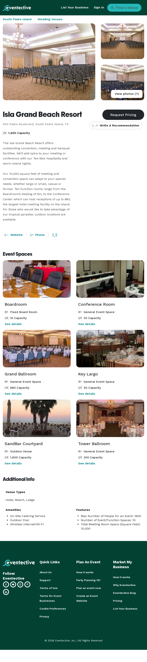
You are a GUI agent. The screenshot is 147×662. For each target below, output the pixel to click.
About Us (46, 572)
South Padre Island (17, 19)
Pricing (117, 600)
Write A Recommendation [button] (115, 125)
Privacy (44, 616)
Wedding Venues (50, 19)
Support (45, 580)
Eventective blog (124, 592)
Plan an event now (88, 588)
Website (14, 235)
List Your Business (74, 7)
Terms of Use (49, 588)
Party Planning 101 (88, 580)
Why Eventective (124, 585)
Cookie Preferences (53, 608)
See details (13, 324)
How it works (85, 572)
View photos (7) (127, 94)
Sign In (99, 7)
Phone (37, 235)
